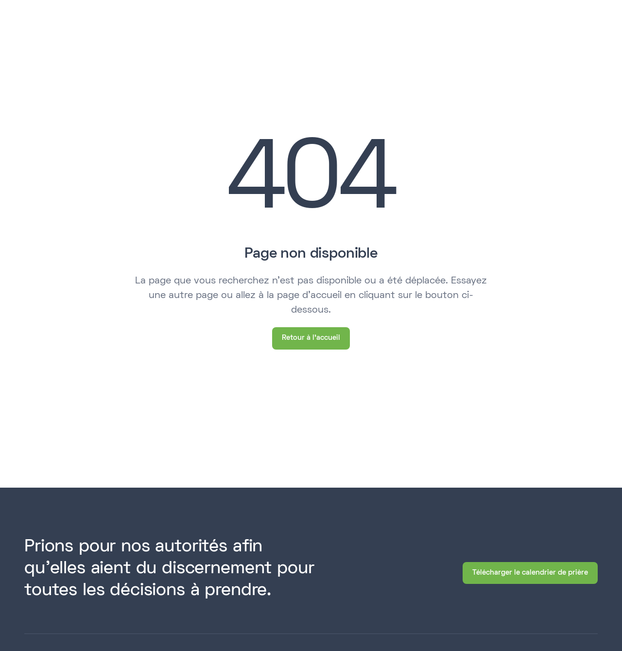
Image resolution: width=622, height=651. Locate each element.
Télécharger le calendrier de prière (530, 572)
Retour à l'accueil (311, 337)
